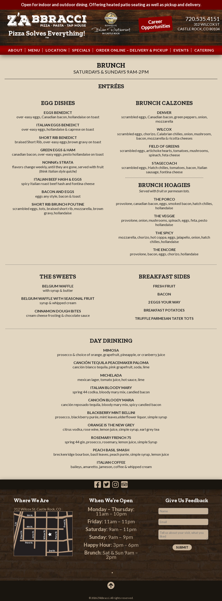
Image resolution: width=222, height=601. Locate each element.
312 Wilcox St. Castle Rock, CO (37, 509)
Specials (81, 50)
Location (56, 50)
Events (181, 50)
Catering (204, 50)
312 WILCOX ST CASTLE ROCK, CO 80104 (199, 26)
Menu (34, 50)
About (15, 50)
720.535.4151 (202, 18)
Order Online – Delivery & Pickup (132, 50)
